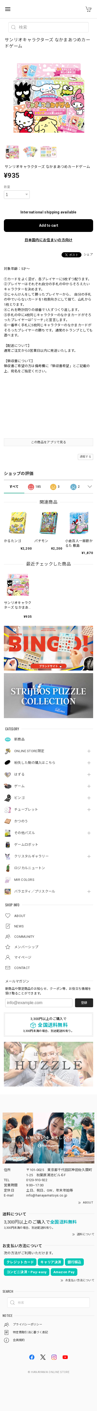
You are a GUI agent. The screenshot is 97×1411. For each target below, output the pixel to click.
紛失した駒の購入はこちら (35, 763)
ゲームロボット (26, 845)
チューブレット (26, 809)
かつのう (21, 821)
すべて (14, 487)
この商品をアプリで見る (48, 442)
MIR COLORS (24, 880)
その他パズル (24, 833)
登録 (84, 1003)
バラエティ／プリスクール (34, 891)
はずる (19, 774)
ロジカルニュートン (29, 868)
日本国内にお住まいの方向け (49, 240)
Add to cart (48, 225)
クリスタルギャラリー (31, 856)
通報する (85, 456)
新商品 (19, 739)
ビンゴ (19, 798)
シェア (88, 254)
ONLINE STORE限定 (29, 751)
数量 (7, 187)
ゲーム (19, 786)
